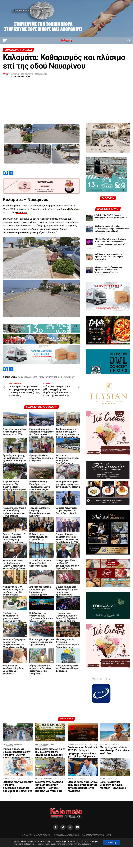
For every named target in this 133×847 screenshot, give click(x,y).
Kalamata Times (22, 76)
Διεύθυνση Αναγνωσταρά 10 (36, 835)
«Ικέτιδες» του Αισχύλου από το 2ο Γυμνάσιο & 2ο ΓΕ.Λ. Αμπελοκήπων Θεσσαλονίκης (108, 256)
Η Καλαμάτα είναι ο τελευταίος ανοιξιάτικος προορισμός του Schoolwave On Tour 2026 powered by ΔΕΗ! (111, 228)
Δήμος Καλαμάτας (28, 377)
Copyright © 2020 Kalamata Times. (68, 839)
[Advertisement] (66, 102)
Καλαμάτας (74, 209)
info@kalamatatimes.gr (66, 835)
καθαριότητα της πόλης (51, 377)
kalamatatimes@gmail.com (96, 835)
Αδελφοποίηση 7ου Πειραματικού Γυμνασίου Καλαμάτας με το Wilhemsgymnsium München (108, 269)
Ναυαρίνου (21, 212)
